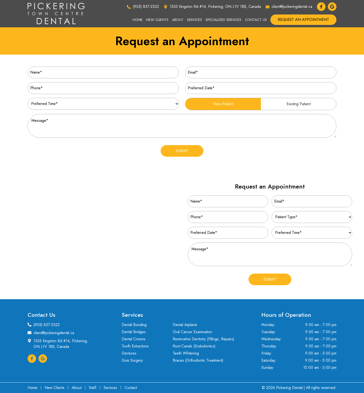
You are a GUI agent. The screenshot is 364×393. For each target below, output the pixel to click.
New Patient (223, 104)
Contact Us (256, 19)
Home (138, 19)
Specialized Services (223, 19)
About (177, 19)
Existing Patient (299, 104)
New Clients (157, 19)
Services (194, 19)
